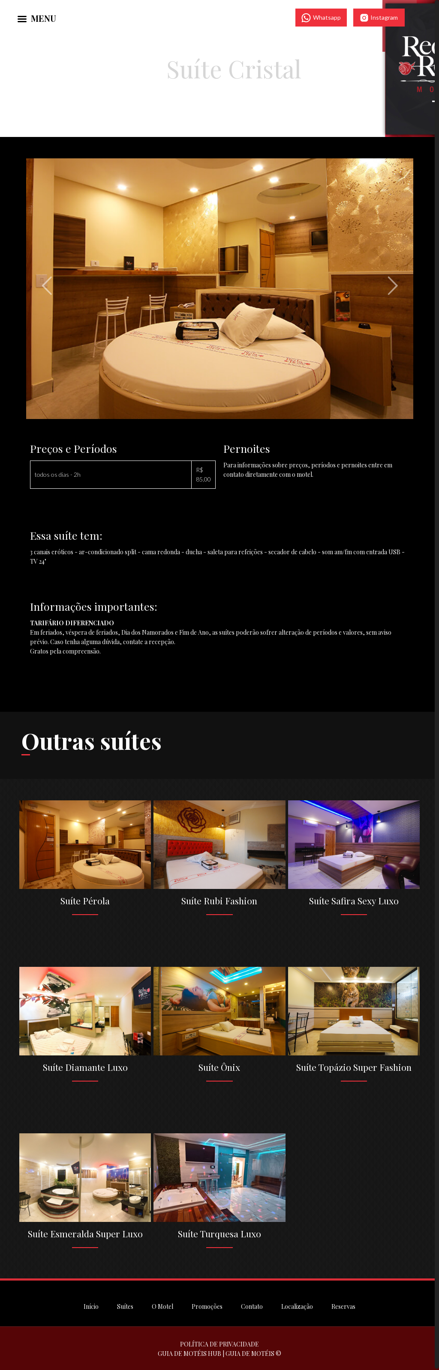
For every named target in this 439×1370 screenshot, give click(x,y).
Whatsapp (321, 17)
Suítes (125, 1305)
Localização (297, 1305)
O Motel (162, 1305)
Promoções (207, 1305)
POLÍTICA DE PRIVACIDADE (219, 1343)
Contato (252, 1305)
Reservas (343, 1305)
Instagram (379, 18)
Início (91, 1305)
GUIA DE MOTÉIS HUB (189, 1352)
